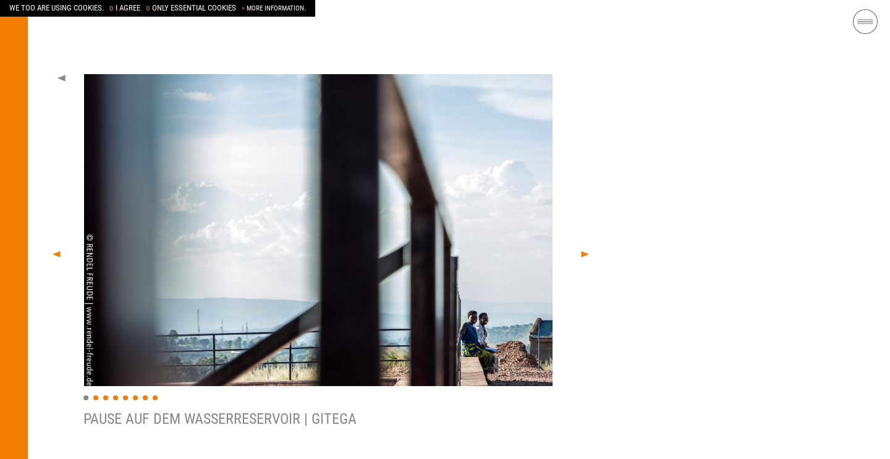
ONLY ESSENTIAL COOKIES (191, 7)
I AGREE (124, 7)
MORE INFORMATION (273, 8)
